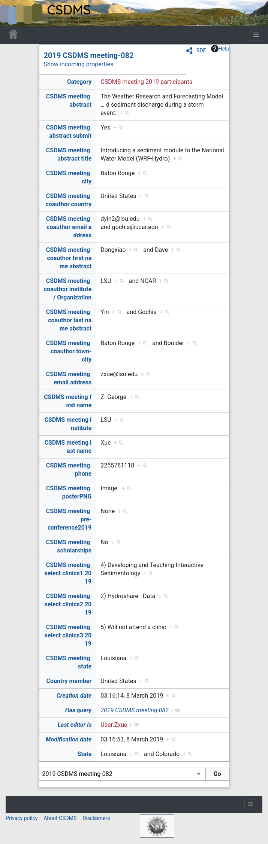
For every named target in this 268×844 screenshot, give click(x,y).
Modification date (68, 739)
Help (220, 48)
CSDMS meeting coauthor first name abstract (68, 258)
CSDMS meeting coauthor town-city (68, 351)
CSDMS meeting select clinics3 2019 (68, 635)
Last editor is (75, 724)
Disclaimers (96, 818)
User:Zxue (113, 724)
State (84, 754)
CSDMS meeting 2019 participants (146, 81)
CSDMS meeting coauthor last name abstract (68, 320)
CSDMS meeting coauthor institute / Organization (68, 289)
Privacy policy (21, 818)
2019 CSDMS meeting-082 (89, 55)
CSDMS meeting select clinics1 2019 (68, 573)
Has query (78, 710)
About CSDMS (59, 818)
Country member (69, 681)
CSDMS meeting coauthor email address (68, 227)
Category (79, 81)
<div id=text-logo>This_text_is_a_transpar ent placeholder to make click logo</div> (12, 13)
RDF (201, 51)
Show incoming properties (79, 64)
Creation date (74, 695)
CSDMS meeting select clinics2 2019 (68, 604)
